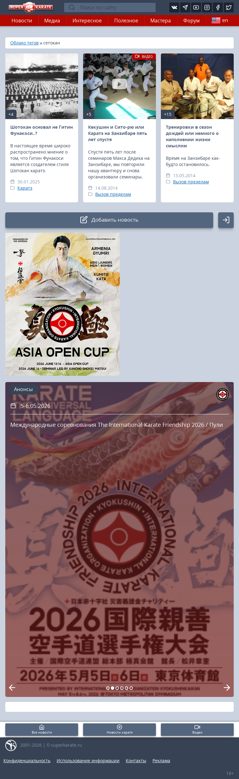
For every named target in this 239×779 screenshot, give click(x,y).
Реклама (161, 760)
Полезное (126, 20)
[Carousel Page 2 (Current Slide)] (112, 688)
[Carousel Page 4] (122, 688)
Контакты (136, 760)
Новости (22, 20)
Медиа (52, 20)
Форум (191, 20)
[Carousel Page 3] (117, 688)
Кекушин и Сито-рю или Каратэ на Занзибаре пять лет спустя (117, 133)
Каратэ (24, 188)
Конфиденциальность (26, 760)
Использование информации (88, 760)
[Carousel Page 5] (126, 688)
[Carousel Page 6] (131, 688)
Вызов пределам (113, 194)
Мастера (160, 20)
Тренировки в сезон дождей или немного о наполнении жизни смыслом (192, 136)
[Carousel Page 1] (108, 688)
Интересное (87, 20)
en (219, 20)
